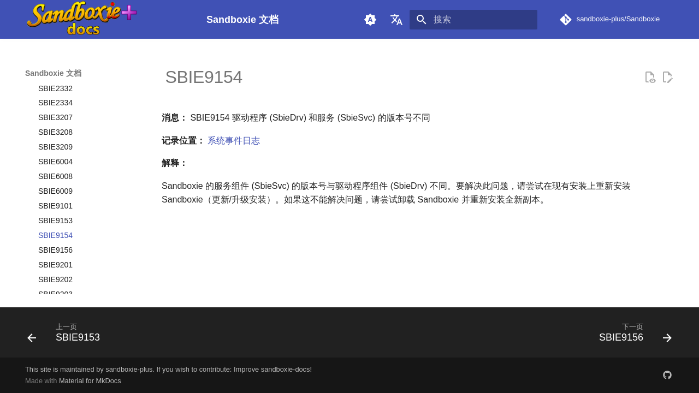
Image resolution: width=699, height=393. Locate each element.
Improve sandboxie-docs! (273, 369)
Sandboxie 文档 (53, 73)
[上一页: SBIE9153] (67, 335)
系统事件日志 (234, 140)
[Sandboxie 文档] (107, 19)
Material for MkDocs (90, 381)
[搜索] (473, 19)
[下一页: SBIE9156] (631, 335)
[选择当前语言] (396, 20)
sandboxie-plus (128, 369)
